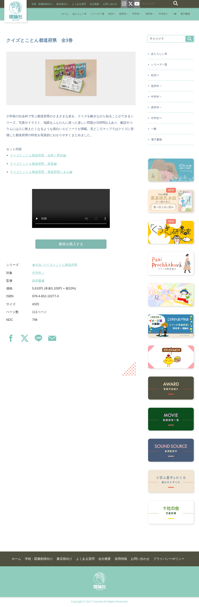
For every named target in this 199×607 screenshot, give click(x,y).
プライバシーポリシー (168, 558)
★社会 (36, 264)
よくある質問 (79, 4)
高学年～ (150, 14)
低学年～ (123, 14)
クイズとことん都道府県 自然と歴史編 (38, 155)
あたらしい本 (79, 14)
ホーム (65, 14)
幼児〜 (111, 14)
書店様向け (62, 4)
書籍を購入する (71, 244)
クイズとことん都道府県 (60, 264)
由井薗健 (38, 280)
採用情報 (121, 558)
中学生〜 (163, 14)
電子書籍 (185, 14)
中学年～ (137, 14)
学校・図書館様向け (41, 4)
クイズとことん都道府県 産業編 (33, 163)
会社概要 (94, 4)
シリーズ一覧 (97, 14)
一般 (174, 14)
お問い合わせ (110, 4)
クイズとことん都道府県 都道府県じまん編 (41, 172)
